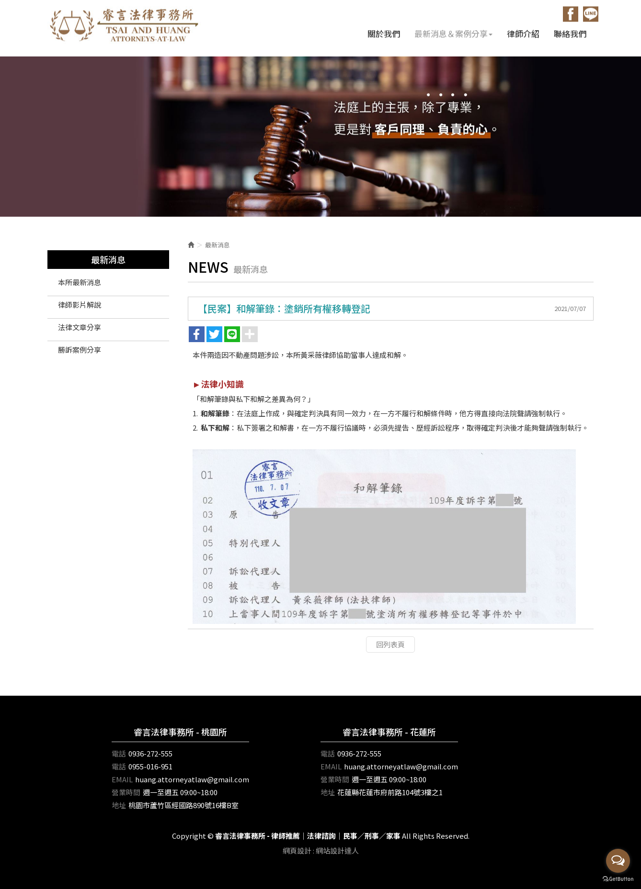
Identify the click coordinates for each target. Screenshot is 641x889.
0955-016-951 (150, 766)
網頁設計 (297, 850)
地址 (119, 805)
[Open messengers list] (618, 861)
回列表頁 (390, 644)
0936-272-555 (150, 753)
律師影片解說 (79, 305)
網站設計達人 (337, 850)
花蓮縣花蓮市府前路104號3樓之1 (390, 792)
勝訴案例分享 (79, 349)
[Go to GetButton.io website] (618, 879)
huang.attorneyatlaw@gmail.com (192, 779)
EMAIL (122, 779)
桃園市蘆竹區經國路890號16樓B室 (183, 805)
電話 (119, 753)
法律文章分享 (79, 327)
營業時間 (126, 792)
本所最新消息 (79, 282)
